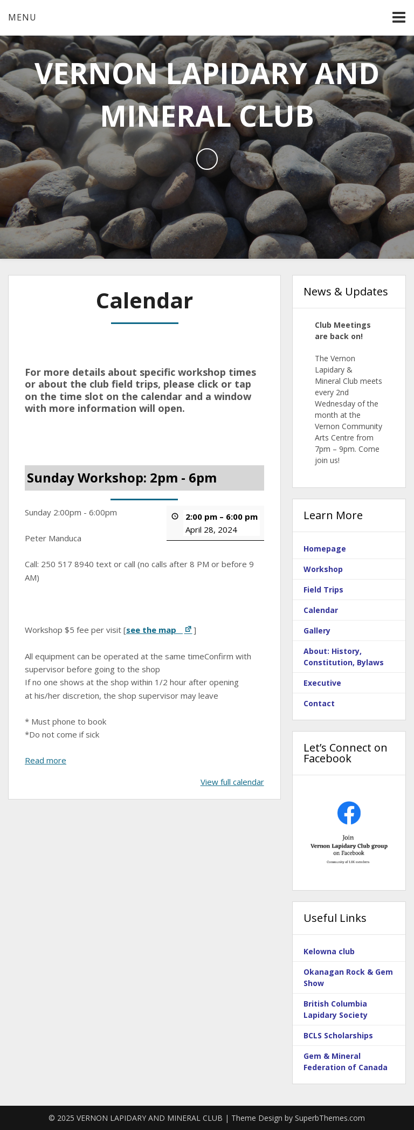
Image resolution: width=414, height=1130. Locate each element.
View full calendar (232, 781)
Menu (22, 17)
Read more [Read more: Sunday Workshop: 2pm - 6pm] (45, 759)
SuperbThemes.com (330, 1118)
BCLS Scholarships (338, 1035)
